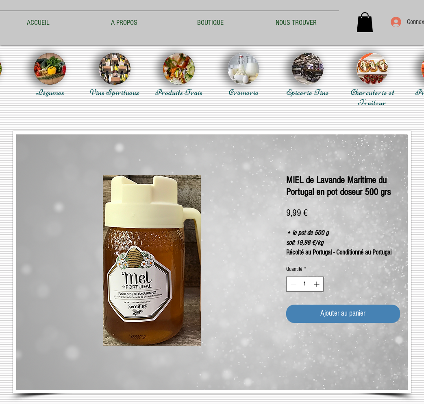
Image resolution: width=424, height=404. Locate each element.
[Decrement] (292, 284)
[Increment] (317, 284)
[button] (365, 22)
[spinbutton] (305, 284)
